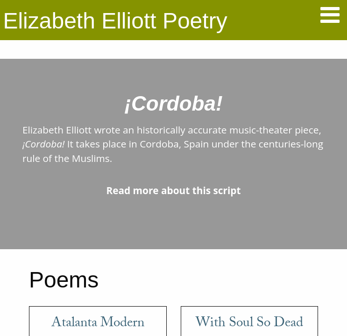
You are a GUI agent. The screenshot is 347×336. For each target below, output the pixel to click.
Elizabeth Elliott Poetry (115, 20)
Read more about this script (173, 190)
